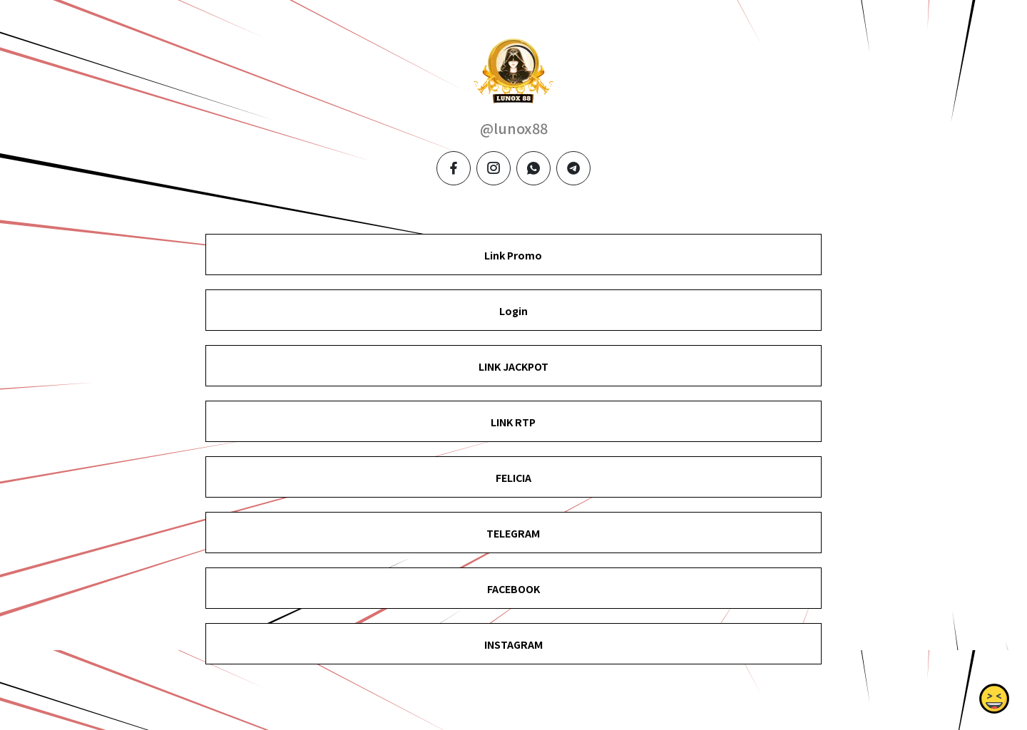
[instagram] (493, 168)
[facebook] (453, 168)
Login (513, 311)
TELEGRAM (513, 533)
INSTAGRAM (513, 644)
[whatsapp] (533, 168)
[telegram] (573, 168)
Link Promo (513, 255)
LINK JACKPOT (513, 366)
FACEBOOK (513, 589)
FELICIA (513, 478)
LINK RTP (513, 422)
